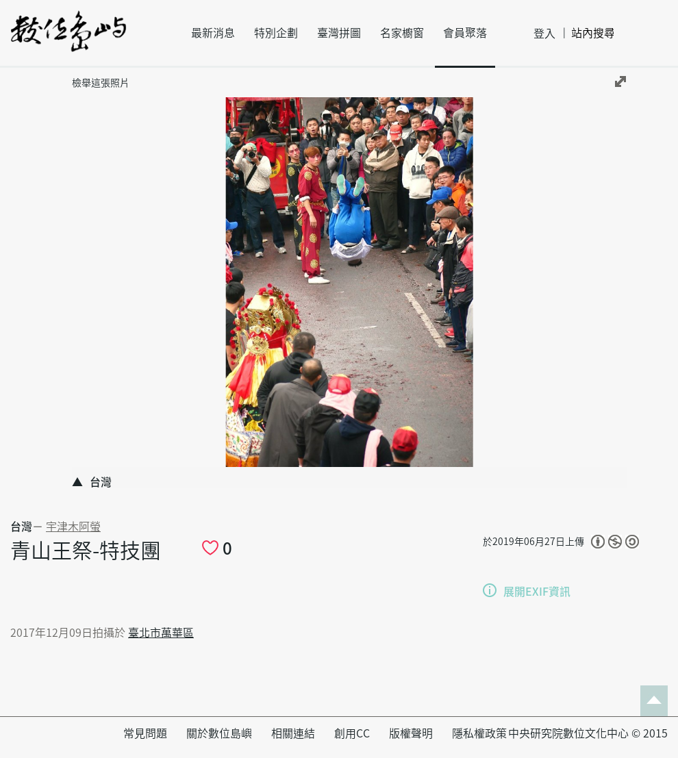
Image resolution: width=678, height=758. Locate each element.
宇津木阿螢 (73, 526)
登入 (544, 33)
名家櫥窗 (402, 32)
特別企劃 (276, 32)
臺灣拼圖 (339, 32)
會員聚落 (465, 32)
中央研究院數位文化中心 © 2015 (588, 733)
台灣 (21, 526)
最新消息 (213, 32)
